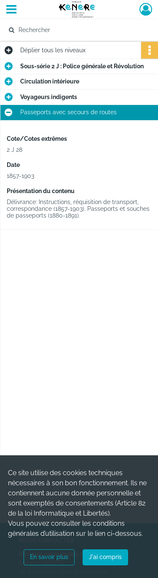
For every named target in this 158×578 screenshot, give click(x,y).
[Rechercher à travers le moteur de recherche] (78, 30)
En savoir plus (49, 557)
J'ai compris (105, 557)
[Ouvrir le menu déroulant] (11, 10)
